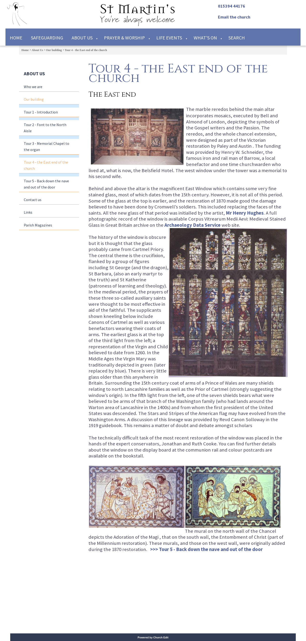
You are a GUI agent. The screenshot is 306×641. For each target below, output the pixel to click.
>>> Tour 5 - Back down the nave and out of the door (206, 549)
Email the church (234, 17)
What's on (205, 38)
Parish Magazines (38, 225)
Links (28, 212)
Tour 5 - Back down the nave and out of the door (46, 184)
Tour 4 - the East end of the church (86, 50)
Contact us (32, 199)
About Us (82, 38)
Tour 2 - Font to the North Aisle (45, 127)
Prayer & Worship (124, 38)
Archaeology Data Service (192, 225)
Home (16, 38)
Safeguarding (47, 38)
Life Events (169, 38)
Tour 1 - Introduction (41, 112)
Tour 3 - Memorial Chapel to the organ (46, 146)
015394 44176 (231, 6)
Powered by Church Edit (153, 637)
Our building (54, 50)
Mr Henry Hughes (245, 213)
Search (236, 38)
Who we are (33, 86)
